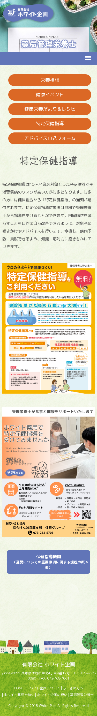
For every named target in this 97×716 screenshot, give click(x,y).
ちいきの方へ (73, 688)
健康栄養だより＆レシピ (50, 109)
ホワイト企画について (43, 688)
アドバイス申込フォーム (50, 138)
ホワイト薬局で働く (19, 694)
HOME (19, 688)
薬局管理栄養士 (82, 694)
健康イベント (50, 94)
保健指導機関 (48, 561)
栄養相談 (50, 80)
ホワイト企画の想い (52, 694)
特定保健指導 (50, 123)
